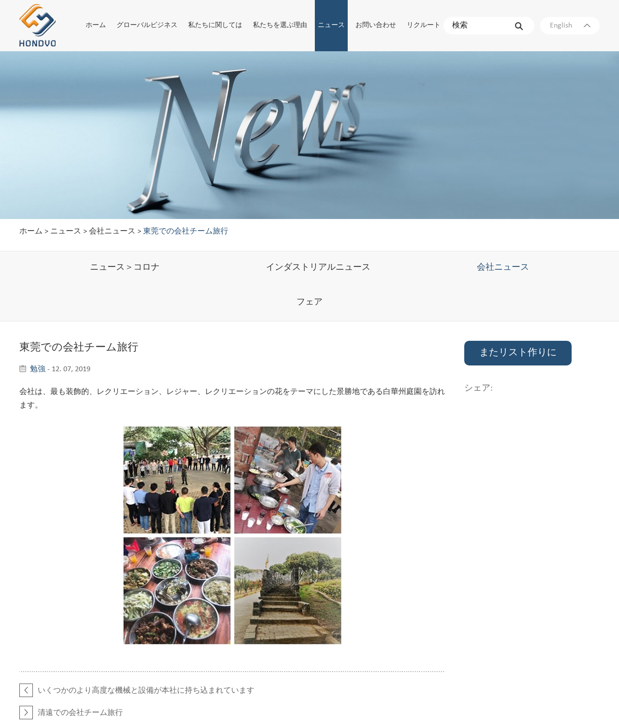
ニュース (331, 25)
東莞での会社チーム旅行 (185, 231)
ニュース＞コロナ (125, 267)
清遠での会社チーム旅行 (80, 713)
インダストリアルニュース (318, 267)
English (570, 25)
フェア (309, 302)
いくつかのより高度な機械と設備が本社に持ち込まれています (146, 691)
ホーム (96, 25)
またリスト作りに (518, 353)
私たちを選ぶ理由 (280, 25)
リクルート (424, 25)
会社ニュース (112, 231)
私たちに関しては (215, 25)
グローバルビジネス (147, 25)
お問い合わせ (375, 25)
